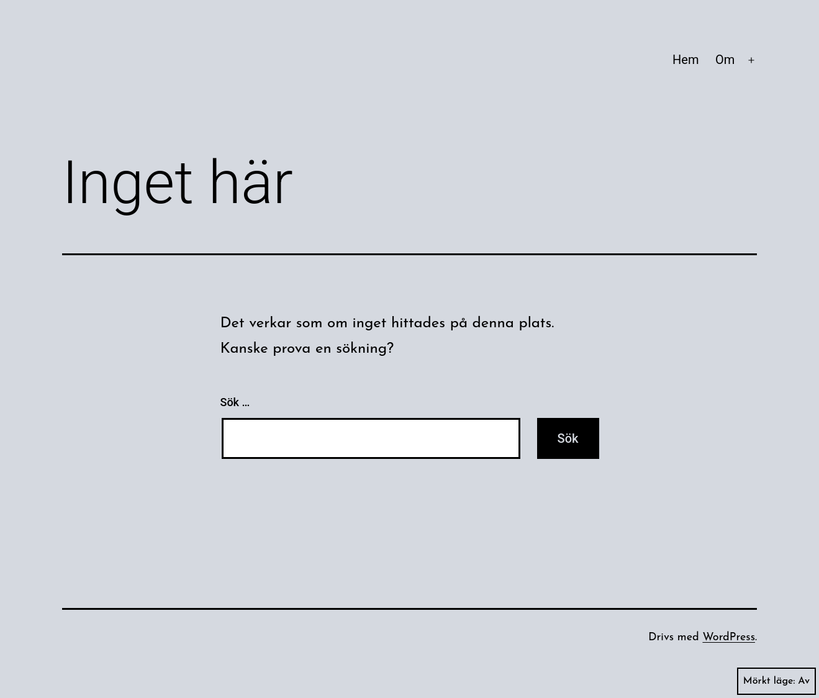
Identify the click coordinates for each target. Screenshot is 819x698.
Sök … (235, 402)
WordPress (728, 637)
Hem (685, 59)
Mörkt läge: (776, 681)
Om (725, 59)
